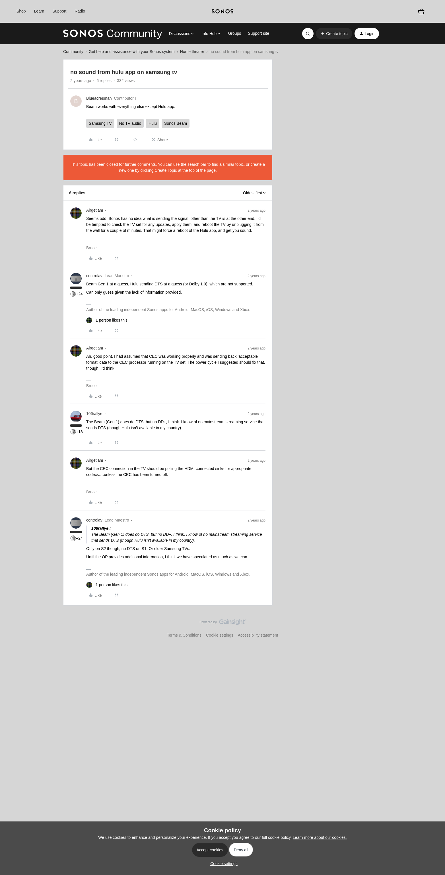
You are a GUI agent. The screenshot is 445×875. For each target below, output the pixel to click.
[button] (334, 33)
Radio (80, 11)
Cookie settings (219, 635)
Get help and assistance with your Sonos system (132, 51)
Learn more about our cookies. (320, 837)
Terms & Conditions (184, 635)
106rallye (94, 413)
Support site (258, 33)
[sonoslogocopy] (222, 11)
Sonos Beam (175, 123)
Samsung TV (100, 123)
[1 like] (106, 320)
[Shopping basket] (421, 11)
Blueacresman (99, 98)
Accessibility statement (258, 635)
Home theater (192, 51)
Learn (39, 11)
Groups (234, 33)
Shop (21, 11)
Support (59, 11)
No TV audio (130, 123)
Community (73, 51)
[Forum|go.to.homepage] (112, 33)
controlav (94, 275)
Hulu (153, 123)
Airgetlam (94, 210)
